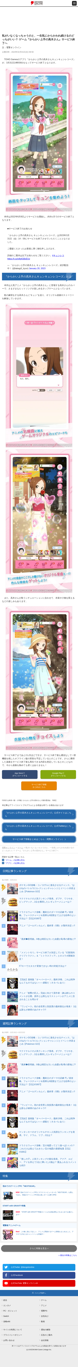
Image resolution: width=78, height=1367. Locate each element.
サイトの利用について (12, 1330)
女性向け (44, 1316)
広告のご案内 (46, 1335)
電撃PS (44, 1311)
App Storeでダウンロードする (19, 774)
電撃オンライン (8, 848)
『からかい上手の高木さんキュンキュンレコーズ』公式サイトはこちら (38, 814)
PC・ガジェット (10, 1311)
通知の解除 (45, 1330)
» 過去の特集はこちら (67, 1255)
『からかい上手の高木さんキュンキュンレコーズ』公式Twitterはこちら (38, 827)
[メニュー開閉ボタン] (74, 3)
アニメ (44, 1305)
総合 (5, 1300)
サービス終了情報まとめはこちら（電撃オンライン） (38, 839)
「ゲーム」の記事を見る (14, 860)
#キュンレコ (58, 255)
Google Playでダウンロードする (58, 774)
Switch (6, 1316)
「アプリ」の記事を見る (14, 863)
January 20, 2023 (37, 268)
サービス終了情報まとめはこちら (39, 785)
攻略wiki (6, 1321)
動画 (43, 1321)
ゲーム (20, 848)
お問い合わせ (9, 1340)
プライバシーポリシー (12, 1335)
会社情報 (44, 1340)
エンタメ (7, 1305)
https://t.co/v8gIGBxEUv (18, 259)
